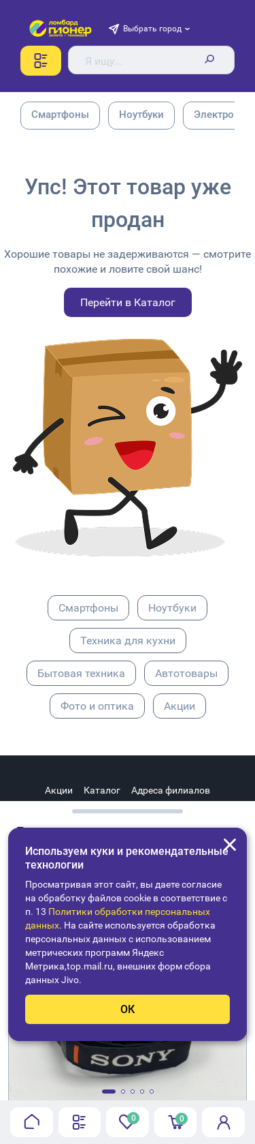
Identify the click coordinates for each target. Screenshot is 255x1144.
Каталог (102, 790)
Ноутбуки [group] (141, 114)
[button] (109, 1091)
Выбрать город (152, 28)
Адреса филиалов (170, 790)
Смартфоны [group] (60, 114)
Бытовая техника (81, 673)
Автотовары (186, 673)
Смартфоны (88, 607)
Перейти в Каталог (127, 302)
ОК (127, 1009)
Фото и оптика (97, 705)
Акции (179, 705)
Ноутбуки (172, 607)
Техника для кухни (127, 640)
